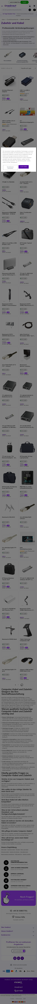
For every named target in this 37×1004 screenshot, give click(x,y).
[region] (18, 159)
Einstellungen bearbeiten (10, 167)
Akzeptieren (23, 166)
